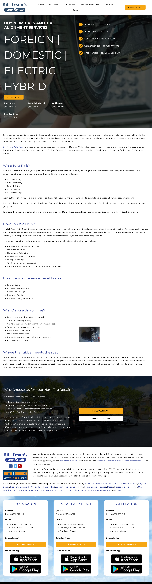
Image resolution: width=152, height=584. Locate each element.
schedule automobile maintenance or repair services (121, 461)
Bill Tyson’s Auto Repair (14, 147)
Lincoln (94, 487)
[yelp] (20, 466)
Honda (36, 487)
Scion (69, 490)
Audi (104, 484)
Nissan (17, 490)
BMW (110, 484)
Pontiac (24, 490)
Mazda (110, 487)
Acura (87, 484)
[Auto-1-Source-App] (15, 471)
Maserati (102, 487)
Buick (116, 484)
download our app (68, 461)
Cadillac (123, 484)
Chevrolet (132, 484)
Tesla (90, 490)
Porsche (32, 490)
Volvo (118, 490)
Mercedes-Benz (121, 487)
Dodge (6, 487)
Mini (140, 487)
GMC (30, 487)
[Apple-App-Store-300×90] (25, 555)
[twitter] (15, 466)
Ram (39, 490)
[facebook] (11, 466)
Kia (70, 487)
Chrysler (142, 484)
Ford (17, 487)
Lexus (87, 487)
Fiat (12, 487)
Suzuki (83, 490)
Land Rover (78, 487)
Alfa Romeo (96, 484)
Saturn (63, 490)
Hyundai (45, 487)
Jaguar (59, 487)
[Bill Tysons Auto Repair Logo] (15, 454)
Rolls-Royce (48, 490)
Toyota (96, 490)
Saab (56, 490)
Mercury (133, 487)
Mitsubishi (8, 490)
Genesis (23, 487)
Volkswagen (105, 490)
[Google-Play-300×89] (25, 565)
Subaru (76, 490)
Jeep (66, 487)
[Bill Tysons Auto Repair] (14, 3)
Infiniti (52, 487)
